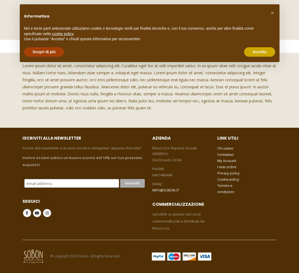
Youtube (37, 213)
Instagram (47, 213)
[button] (272, 13)
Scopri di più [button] (44, 52)
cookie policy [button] (62, 34)
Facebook (27, 213)
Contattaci (225, 154)
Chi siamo (225, 148)
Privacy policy (228, 173)
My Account (226, 160)
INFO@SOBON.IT (165, 190)
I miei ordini (226, 166)
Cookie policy (228, 179)
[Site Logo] (33, 256)
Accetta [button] (260, 52)
